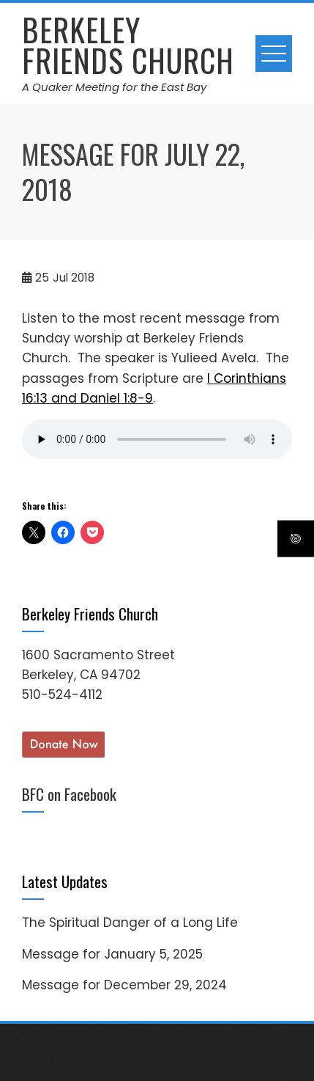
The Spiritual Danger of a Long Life (130, 922)
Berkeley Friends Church (128, 45)
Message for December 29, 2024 (124, 985)
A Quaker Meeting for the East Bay (114, 87)
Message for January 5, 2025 (112, 954)
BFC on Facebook (69, 794)
